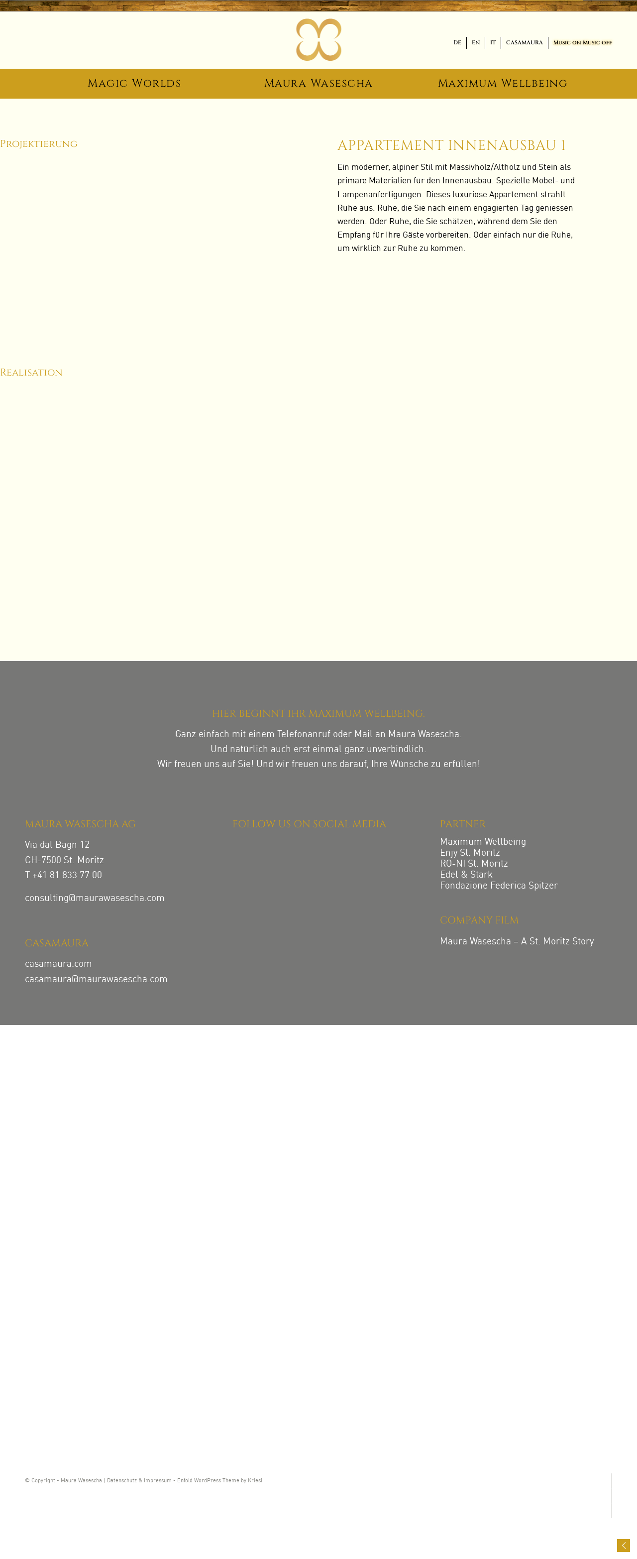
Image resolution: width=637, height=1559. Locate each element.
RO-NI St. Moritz (474, 864)
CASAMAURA (524, 42)
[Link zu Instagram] (611, 1480)
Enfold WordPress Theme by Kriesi (219, 1481)
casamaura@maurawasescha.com (96, 979)
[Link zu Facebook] (611, 1495)
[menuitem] (457, 43)
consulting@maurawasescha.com (95, 898)
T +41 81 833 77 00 (63, 875)
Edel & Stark (466, 875)
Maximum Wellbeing (483, 842)
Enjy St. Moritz (470, 853)
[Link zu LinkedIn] (611, 1510)
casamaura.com (58, 964)
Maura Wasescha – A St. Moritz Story (517, 941)
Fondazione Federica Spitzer (499, 886)
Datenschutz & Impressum (139, 1481)
